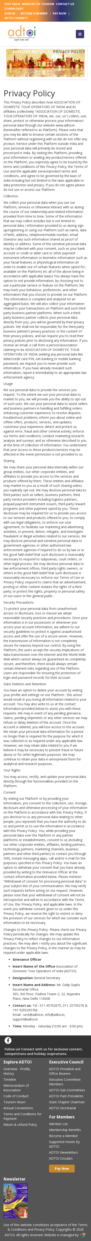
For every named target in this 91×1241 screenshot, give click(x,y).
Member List (58, 1124)
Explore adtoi (28, 51)
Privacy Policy (44, 1229)
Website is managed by (65, 1235)
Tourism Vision (14, 1102)
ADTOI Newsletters (63, 1152)
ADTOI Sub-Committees (67, 1090)
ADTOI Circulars (61, 1158)
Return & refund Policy (20, 1124)
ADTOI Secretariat (62, 1108)
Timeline (9, 1079)
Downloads (13, 9)
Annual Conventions (18, 1108)
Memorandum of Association (16, 1087)
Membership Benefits (65, 1130)
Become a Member (63, 1136)
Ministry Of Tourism (38, 4)
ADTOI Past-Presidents (66, 1096)
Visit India (12, 4)
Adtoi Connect (16, 18)
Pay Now (59, 13)
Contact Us (65, 4)
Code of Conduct (16, 1096)
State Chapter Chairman (67, 1102)
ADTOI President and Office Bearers (64, 1071)
